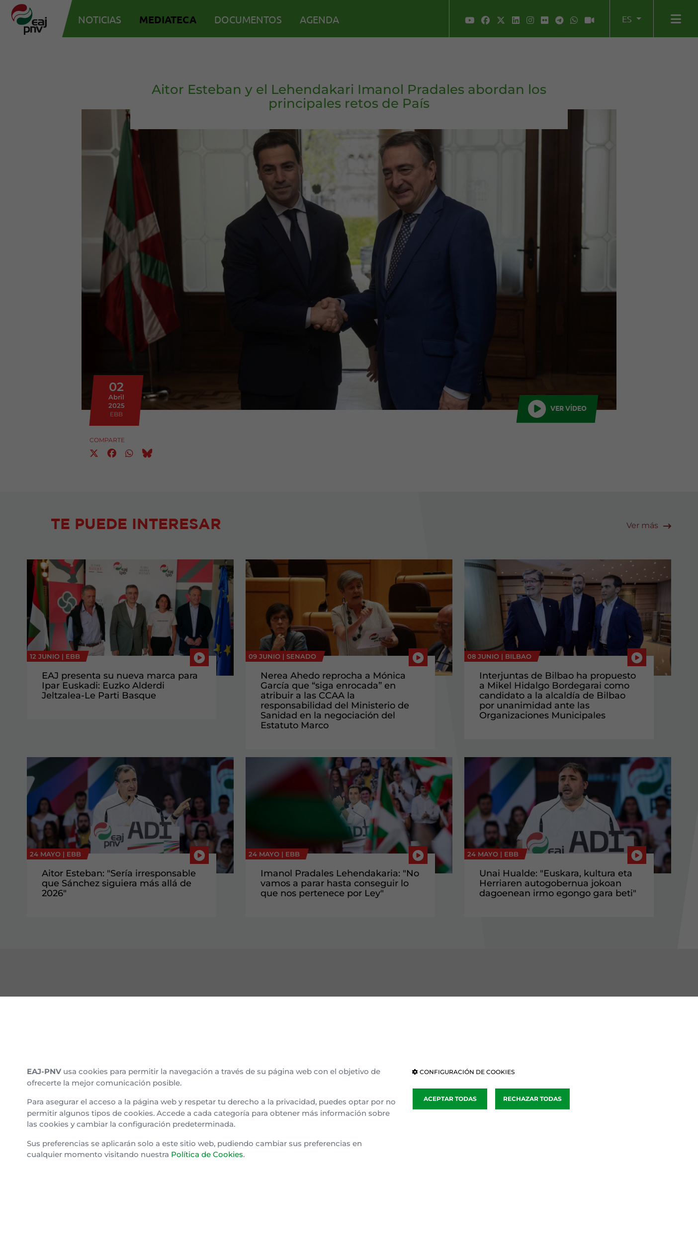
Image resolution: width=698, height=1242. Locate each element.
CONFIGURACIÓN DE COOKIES (463, 1072)
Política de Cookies (207, 1154)
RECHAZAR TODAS (532, 1098)
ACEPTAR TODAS (450, 1098)
